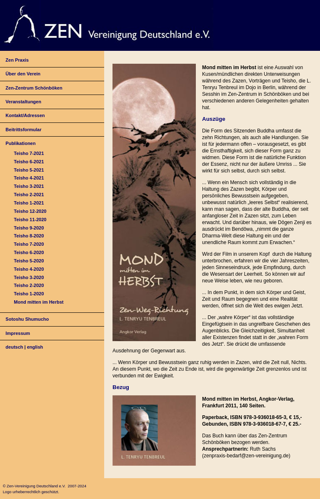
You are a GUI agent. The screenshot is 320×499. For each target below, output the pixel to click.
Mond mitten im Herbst (38, 301)
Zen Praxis (17, 59)
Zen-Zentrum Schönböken (33, 87)
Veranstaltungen (23, 101)
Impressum (17, 333)
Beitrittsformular (23, 129)
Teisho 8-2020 (29, 235)
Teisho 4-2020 (29, 269)
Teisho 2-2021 (29, 194)
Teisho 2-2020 (29, 285)
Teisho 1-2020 (29, 293)
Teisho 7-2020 (29, 244)
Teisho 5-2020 (29, 260)
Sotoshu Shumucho (27, 319)
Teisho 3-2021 (29, 186)
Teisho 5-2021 (29, 169)
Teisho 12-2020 (30, 211)
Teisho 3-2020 (29, 277)
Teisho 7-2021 (29, 153)
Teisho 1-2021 (29, 202)
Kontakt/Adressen (25, 115)
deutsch (14, 346)
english (35, 346)
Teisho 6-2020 (29, 252)
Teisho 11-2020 (30, 219)
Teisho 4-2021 (29, 177)
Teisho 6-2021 (29, 161)
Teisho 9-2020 (29, 227)
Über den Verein (22, 73)
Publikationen (20, 143)
